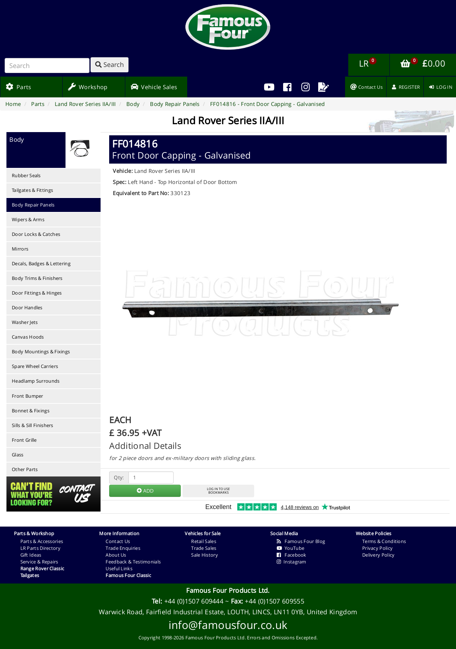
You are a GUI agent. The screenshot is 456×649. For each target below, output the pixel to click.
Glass (18, 454)
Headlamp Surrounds (35, 381)
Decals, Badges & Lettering (41, 263)
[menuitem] (287, 87)
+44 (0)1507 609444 (193, 601)
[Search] (47, 65)
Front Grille (24, 440)
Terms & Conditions (384, 541)
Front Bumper (27, 396)
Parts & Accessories (41, 541)
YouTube (290, 548)
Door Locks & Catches (36, 234)
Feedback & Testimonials (133, 561)
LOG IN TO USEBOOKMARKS (218, 490)
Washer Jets (25, 322)
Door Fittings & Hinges (37, 293)
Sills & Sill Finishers (32, 425)
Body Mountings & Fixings (41, 351)
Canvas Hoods (28, 337)
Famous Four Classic (128, 575)
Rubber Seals (26, 175)
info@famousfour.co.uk (228, 624)
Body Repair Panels (33, 205)
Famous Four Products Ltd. (228, 590)
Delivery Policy (378, 555)
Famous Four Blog (301, 541)
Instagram (291, 561)
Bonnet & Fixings (30, 410)
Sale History (204, 555)
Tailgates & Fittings (32, 190)
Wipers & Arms (28, 219)
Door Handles (27, 307)
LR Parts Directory (40, 548)
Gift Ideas (31, 555)
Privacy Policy (377, 548)
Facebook (291, 555)
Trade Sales (203, 548)
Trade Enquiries (123, 548)
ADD (145, 490)
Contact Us (118, 541)
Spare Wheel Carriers (35, 366)
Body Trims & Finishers (37, 278)
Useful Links (119, 568)
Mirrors (20, 249)
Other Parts (25, 469)
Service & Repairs (39, 561)
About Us (116, 555)
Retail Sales (203, 541)
